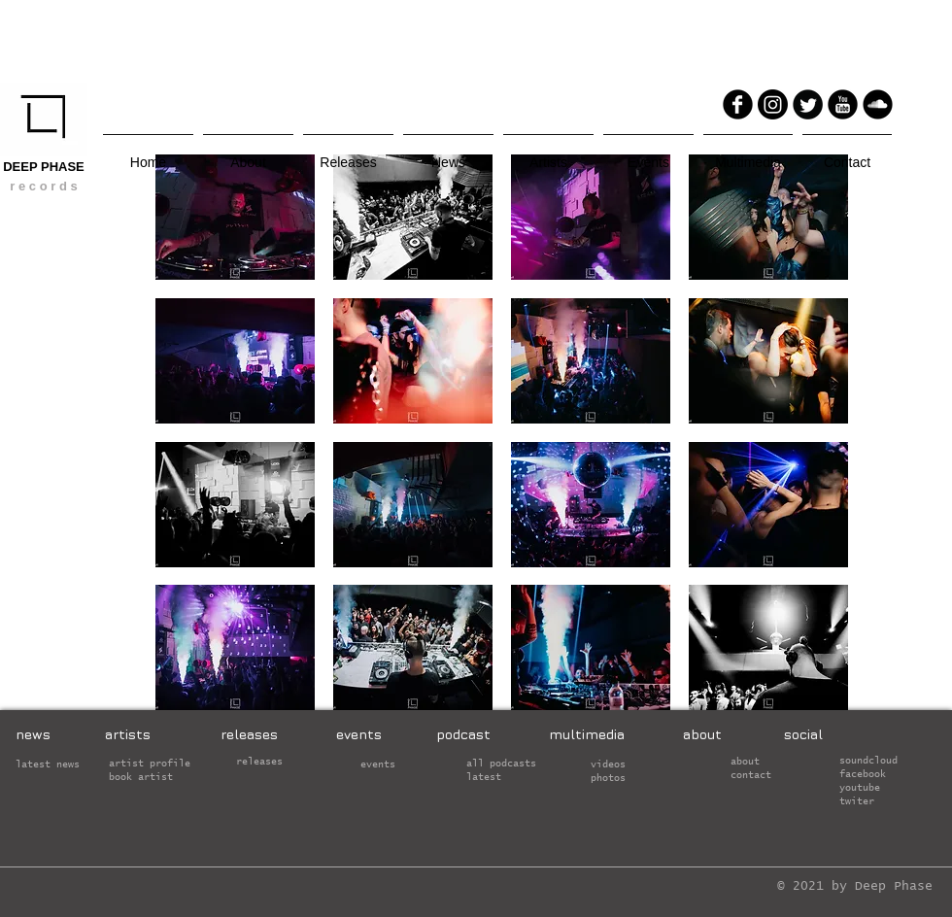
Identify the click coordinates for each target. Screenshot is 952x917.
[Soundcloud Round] (878, 104)
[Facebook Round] (738, 104)
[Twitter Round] (808, 104)
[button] (235, 217)
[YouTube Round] (843, 104)
